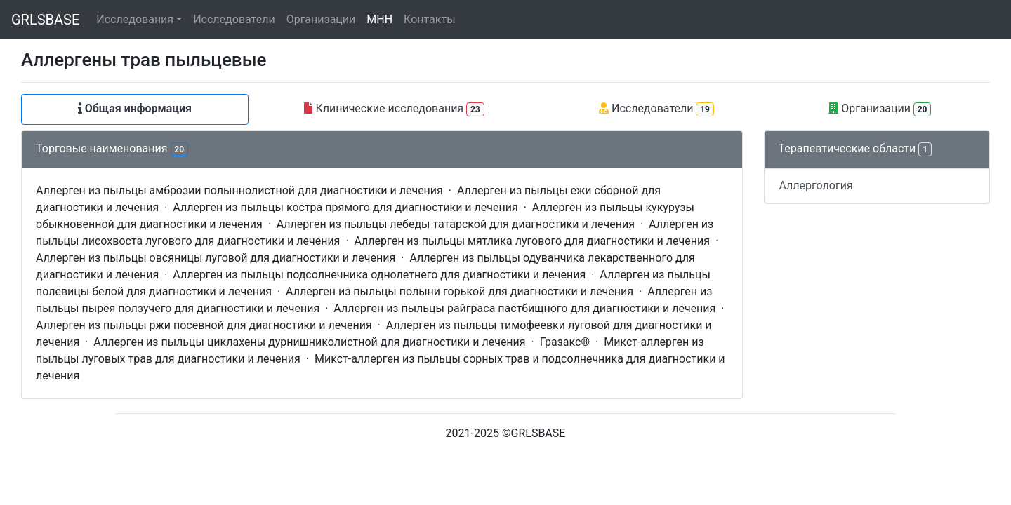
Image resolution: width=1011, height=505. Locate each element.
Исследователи (234, 19)
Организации (321, 19)
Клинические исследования (394, 109)
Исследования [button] (134, 19)
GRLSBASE (45, 19)
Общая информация (135, 108)
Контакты (429, 19)
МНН (379, 19)
